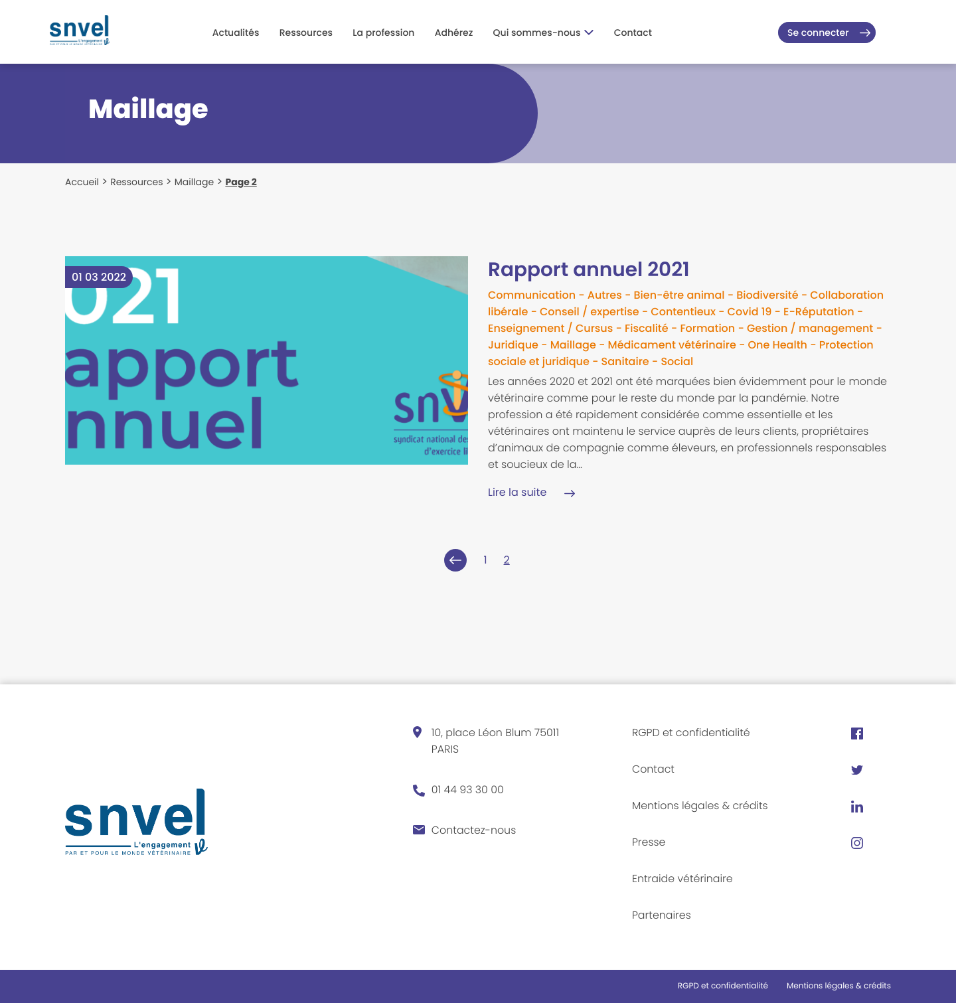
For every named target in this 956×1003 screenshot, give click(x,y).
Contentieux (683, 311)
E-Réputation (818, 311)
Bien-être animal (678, 295)
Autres (605, 295)
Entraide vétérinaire (683, 878)
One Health (777, 344)
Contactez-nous (474, 830)
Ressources (306, 32)
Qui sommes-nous (543, 32)
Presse (649, 842)
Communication (532, 295)
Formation (707, 328)
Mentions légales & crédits (700, 805)
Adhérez (454, 32)
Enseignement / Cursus (550, 328)
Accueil (82, 182)
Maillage (194, 182)
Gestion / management (810, 328)
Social (677, 361)
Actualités (236, 32)
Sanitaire (625, 361)
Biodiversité (767, 295)
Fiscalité (647, 328)
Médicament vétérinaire (672, 344)
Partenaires (662, 915)
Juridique (513, 344)
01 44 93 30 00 (468, 789)
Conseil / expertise (589, 311)
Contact (633, 32)
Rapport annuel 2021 (590, 269)
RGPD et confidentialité (692, 732)
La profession (383, 32)
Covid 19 (750, 311)
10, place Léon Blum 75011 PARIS (496, 741)
